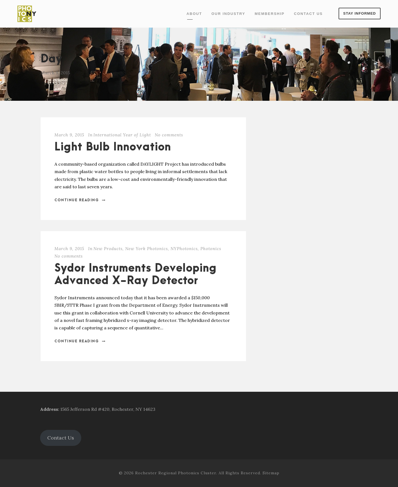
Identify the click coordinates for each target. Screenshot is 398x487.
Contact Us (308, 14)
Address (49, 409)
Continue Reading (80, 200)
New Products (107, 248)
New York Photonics (146, 248)
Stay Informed (359, 13)
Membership (269, 14)
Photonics (210, 248)
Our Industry (228, 14)
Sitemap (271, 472)
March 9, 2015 (69, 134)
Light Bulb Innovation (112, 147)
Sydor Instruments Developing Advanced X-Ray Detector (135, 275)
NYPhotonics (184, 248)
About (194, 14)
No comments (169, 134)
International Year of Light (122, 134)
